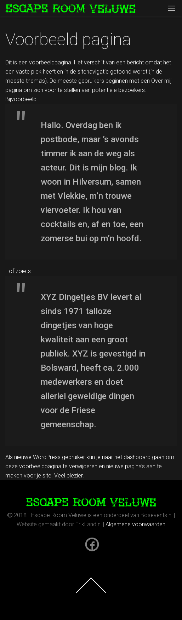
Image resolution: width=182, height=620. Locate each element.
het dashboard (132, 457)
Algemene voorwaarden (135, 524)
